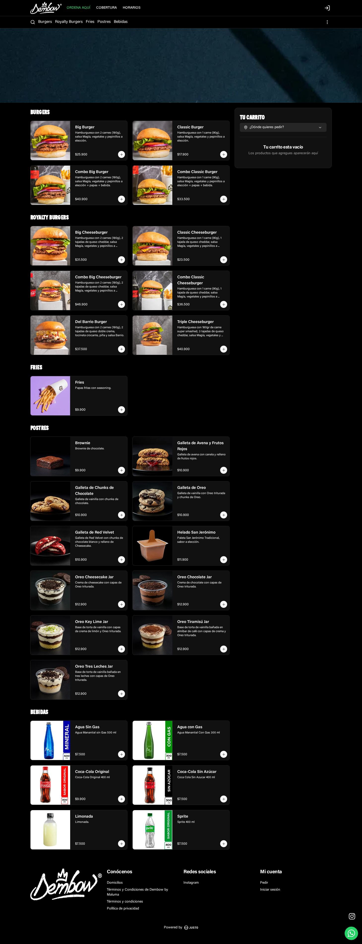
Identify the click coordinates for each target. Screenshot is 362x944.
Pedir (264, 883)
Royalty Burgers (69, 22)
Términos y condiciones (125, 902)
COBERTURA (106, 8)
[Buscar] (32, 22)
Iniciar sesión (270, 890)
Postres (104, 22)
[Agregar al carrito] (121, 154)
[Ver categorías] (327, 22)
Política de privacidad (123, 908)
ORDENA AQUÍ (78, 8)
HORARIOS (132, 8)
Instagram (191, 883)
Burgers (45, 22)
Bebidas (121, 22)
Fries (90, 22)
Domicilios (115, 883)
